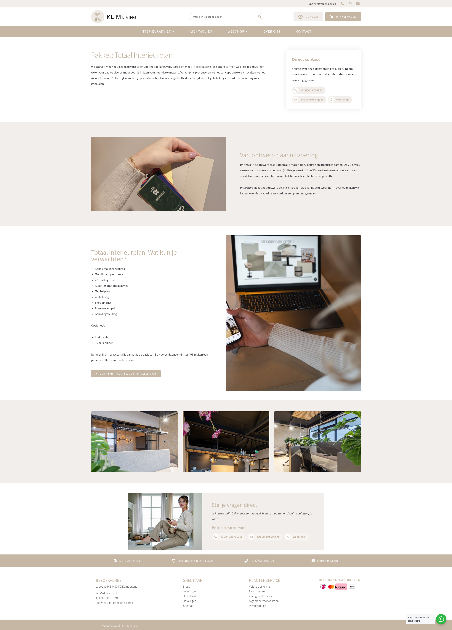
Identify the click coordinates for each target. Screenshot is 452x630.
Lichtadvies (201, 31)
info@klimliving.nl (106, 593)
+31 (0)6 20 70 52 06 (107, 598)
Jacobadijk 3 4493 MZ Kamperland (116, 586)
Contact (304, 31)
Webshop (236, 31)
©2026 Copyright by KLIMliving (120, 625)
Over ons (272, 31)
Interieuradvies (155, 31)
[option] (134, 441)
